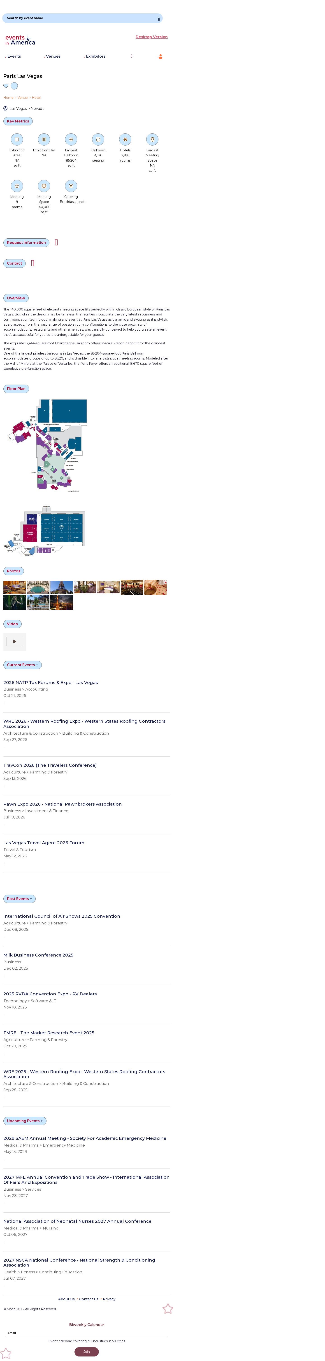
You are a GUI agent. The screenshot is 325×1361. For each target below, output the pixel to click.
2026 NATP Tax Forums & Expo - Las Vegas (50, 682)
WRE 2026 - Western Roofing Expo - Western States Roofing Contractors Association (84, 724)
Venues (53, 56)
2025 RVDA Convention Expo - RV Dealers (50, 994)
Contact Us (88, 1299)
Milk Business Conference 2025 (38, 955)
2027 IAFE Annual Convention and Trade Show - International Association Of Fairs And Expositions (86, 1180)
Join (87, 1352)
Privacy (109, 1299)
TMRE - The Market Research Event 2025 (48, 1032)
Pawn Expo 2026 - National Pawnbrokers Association (62, 804)
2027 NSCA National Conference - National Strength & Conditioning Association (79, 1263)
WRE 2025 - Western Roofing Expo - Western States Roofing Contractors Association (84, 1074)
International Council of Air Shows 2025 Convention (61, 916)
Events (14, 56)
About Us (66, 1299)
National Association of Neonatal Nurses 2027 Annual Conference (77, 1221)
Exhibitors (96, 56)
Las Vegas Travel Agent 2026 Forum (43, 842)
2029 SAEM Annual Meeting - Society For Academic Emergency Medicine (84, 1138)
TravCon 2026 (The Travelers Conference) (50, 765)
